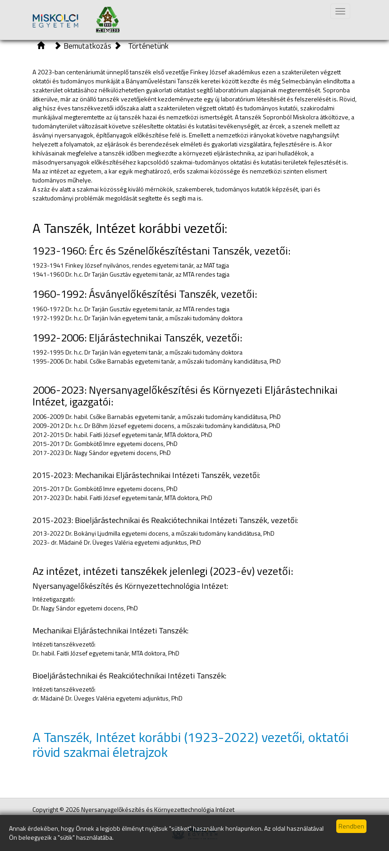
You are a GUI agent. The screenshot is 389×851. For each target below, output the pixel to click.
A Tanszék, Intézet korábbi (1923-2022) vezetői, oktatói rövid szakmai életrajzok (190, 744)
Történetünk (148, 46)
